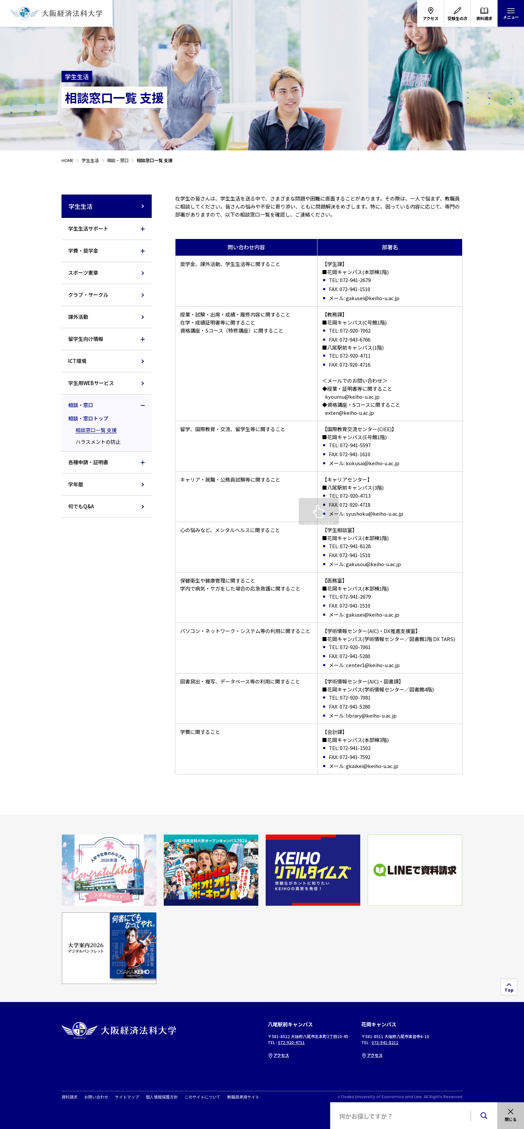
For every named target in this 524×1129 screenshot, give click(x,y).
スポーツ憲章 (83, 272)
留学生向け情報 (85, 338)
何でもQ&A (81, 506)
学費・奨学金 (83, 250)
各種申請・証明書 (88, 462)
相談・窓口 (80, 404)
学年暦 (75, 484)
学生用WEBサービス (91, 382)
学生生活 (107, 206)
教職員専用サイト (243, 1097)
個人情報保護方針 (162, 1097)
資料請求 (69, 1097)
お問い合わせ (96, 1097)
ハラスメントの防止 (98, 441)
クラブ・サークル (88, 294)
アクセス (278, 1055)
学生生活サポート (88, 228)
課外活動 (78, 316)
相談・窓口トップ (88, 418)
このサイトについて (202, 1097)
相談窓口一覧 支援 (96, 429)
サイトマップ (127, 1097)
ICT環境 (77, 360)
